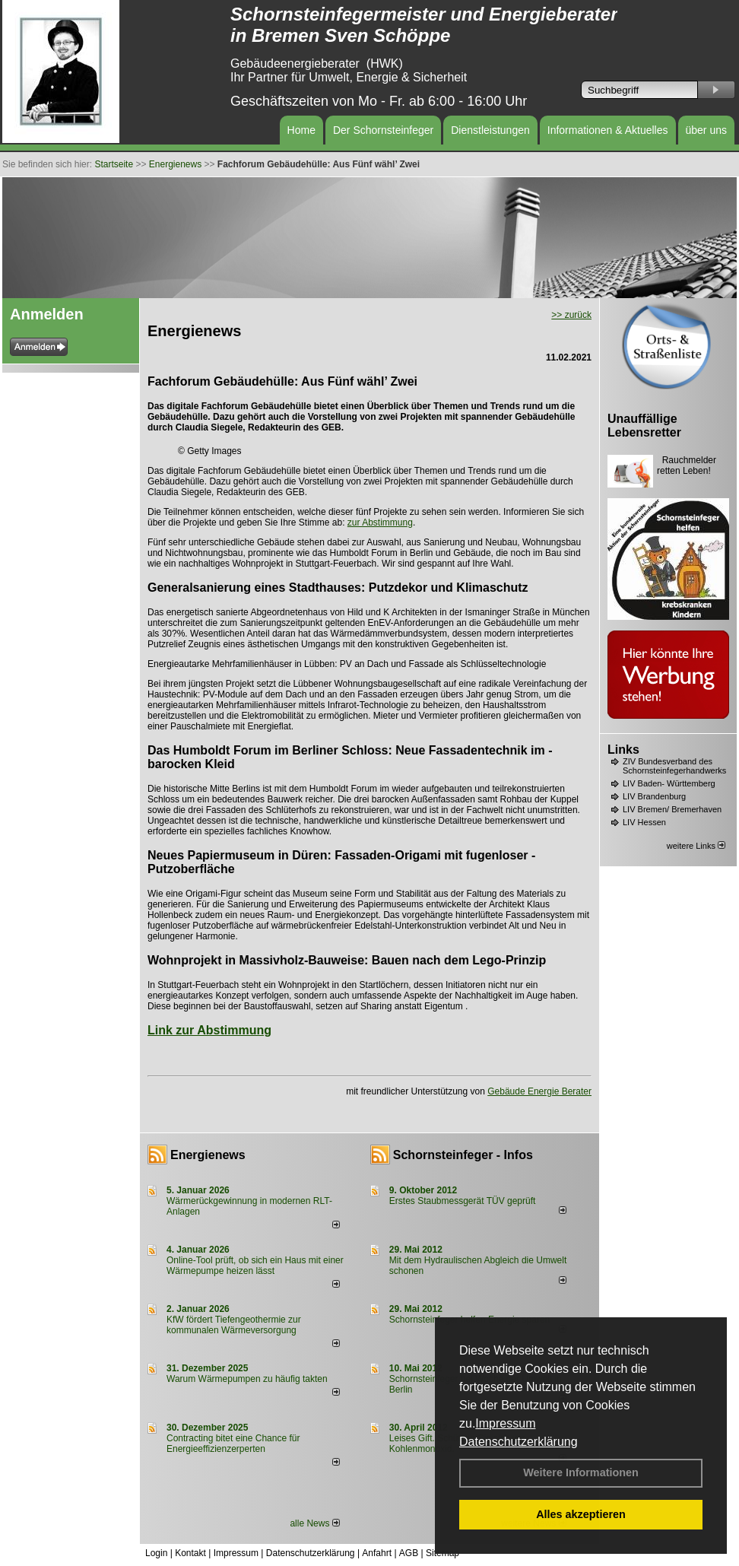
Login (156, 1553)
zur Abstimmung (380, 522)
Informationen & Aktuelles (607, 130)
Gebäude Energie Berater (539, 1091)
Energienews (208, 1154)
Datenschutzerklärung (518, 1441)
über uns (706, 130)
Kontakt (190, 1553)
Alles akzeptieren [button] (581, 1514)
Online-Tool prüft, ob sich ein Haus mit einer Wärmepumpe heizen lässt (255, 1265)
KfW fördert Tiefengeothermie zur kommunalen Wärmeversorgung (234, 1325)
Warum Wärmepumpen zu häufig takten (247, 1379)
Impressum (505, 1423)
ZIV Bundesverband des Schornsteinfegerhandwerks (674, 766)
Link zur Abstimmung (209, 1030)
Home (301, 130)
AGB (408, 1553)
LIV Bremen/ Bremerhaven (672, 809)
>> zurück (571, 315)
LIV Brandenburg (654, 796)
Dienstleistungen (490, 130)
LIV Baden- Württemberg (669, 783)
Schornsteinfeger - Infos (463, 1154)
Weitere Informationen (581, 1472)
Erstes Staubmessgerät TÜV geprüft (462, 1201)
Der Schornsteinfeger (383, 130)
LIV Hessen (644, 822)
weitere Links (696, 845)
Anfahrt (377, 1553)
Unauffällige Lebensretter (644, 425)
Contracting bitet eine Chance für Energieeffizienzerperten (233, 1443)
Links (623, 749)
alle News (314, 1523)
